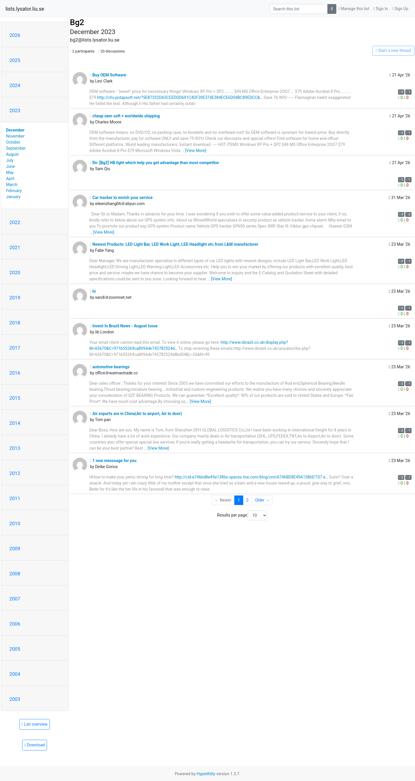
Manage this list (353, 8)
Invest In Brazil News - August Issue (124, 326)
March (12, 184)
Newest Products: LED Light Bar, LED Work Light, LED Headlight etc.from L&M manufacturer (174, 244)
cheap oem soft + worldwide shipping (125, 116)
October (13, 142)
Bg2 (77, 22)
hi (93, 291)
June (10, 166)
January (13, 196)
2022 (15, 222)
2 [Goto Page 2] (247, 500)
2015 (15, 398)
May (10, 172)
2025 (15, 60)
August (12, 154)
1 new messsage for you (113, 460)
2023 (15, 110)
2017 (15, 348)
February (14, 190)
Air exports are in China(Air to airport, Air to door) (136, 413)
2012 (15, 473)
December (15, 130)
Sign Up (400, 8)
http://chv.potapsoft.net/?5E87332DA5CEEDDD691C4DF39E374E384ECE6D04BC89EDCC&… (180, 97)
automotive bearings (110, 367)
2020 (15, 272)
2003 (15, 699)
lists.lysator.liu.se (24, 9)
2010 (15, 523)
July (9, 160)
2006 (15, 624)
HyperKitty (206, 773)
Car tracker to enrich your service (121, 197)
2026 (15, 35)
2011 (15, 498)
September (16, 148)
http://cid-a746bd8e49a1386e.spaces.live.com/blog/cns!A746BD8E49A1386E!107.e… (251, 477)
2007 (15, 599)
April (10, 178)
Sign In (380, 8)
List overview (35, 724)
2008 (15, 574)
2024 (15, 85)
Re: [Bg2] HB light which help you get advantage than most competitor (154, 162)
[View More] (195, 150)
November (15, 136)
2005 (15, 649)
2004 (15, 674)
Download (34, 745)
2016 (15, 373)
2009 (15, 548)
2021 (15, 247)
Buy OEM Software (108, 75)
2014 (15, 423)
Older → (262, 500)
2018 (15, 323)
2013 (15, 448)
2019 (15, 298)
